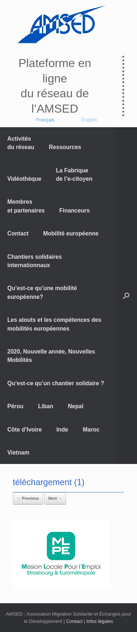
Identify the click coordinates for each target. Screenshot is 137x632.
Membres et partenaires (26, 206)
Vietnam (18, 452)
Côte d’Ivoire (24, 429)
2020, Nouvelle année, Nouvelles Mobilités (51, 355)
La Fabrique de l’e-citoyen (74, 174)
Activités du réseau (20, 143)
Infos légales (99, 621)
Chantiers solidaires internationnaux (34, 261)
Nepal (75, 406)
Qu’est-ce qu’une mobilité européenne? (42, 292)
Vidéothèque (24, 179)
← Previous (28, 498)
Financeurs (74, 210)
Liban (45, 406)
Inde (62, 429)
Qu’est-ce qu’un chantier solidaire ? (55, 383)
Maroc (91, 429)
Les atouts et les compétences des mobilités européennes (54, 324)
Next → (55, 498)
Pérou (15, 406)
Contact (17, 233)
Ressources (65, 147)
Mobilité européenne (71, 233)
